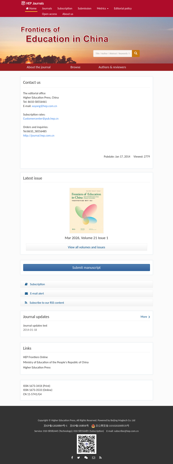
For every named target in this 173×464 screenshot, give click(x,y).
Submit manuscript (86, 267)
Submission (84, 8)
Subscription (64, 8)
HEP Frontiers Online (35, 357)
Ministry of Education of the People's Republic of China (56, 362)
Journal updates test (35, 325)
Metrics (103, 8)
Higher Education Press (37, 367)
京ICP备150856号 (79, 425)
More (144, 316)
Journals (47, 8)
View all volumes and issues (86, 247)
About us (67, 14)
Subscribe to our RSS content (44, 302)
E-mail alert (34, 293)
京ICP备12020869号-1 (55, 425)
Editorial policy (123, 8)
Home (31, 8)
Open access (49, 14)
